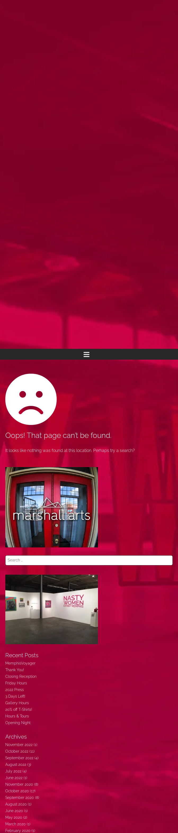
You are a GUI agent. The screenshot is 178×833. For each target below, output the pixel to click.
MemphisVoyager (20, 663)
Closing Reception (21, 676)
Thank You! (14, 670)
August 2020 (16, 804)
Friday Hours (16, 683)
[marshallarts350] (51, 507)
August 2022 (15, 764)
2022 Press (14, 690)
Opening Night (17, 723)
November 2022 (19, 745)
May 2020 (13, 817)
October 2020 (17, 791)
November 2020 (19, 784)
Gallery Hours (17, 703)
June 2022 (14, 778)
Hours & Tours (17, 716)
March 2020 (15, 824)
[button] (86, 354)
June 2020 (14, 811)
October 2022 (16, 751)
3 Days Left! (15, 696)
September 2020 (19, 797)
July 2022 (13, 771)
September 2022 (19, 758)
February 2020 (17, 831)
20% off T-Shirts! (18, 709)
